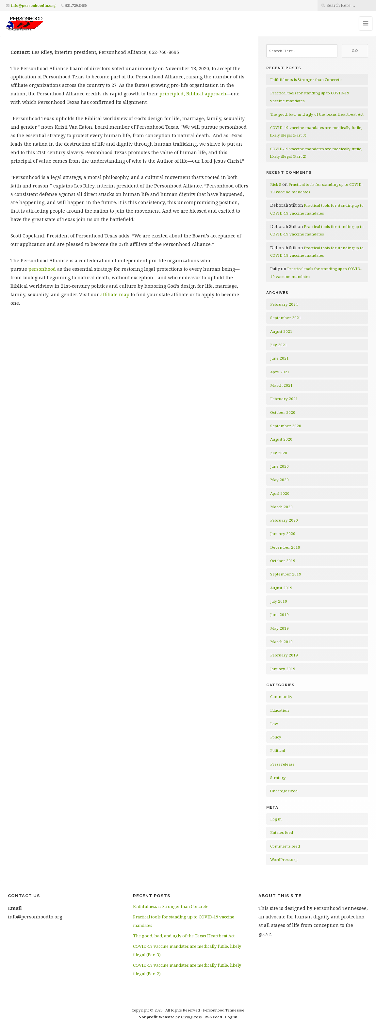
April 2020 (279, 493)
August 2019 (281, 587)
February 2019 (284, 655)
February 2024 (284, 304)
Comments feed (285, 846)
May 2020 (279, 479)
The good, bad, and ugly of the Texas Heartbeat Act (317, 114)
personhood (42, 269)
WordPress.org (283, 859)
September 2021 (285, 317)
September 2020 (285, 425)
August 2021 (281, 331)
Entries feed (281, 832)
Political (277, 750)
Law (274, 723)
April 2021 (279, 371)
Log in (276, 819)
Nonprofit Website (156, 1016)
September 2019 (285, 574)
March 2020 (281, 506)
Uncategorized (284, 790)
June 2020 (279, 466)
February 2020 (284, 520)
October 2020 (282, 412)
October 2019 (282, 560)
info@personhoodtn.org (33, 5)
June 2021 (279, 358)
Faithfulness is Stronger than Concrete (306, 79)
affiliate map (114, 294)
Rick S (275, 184)
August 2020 (281, 439)
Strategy (278, 777)
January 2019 (282, 668)
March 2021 (281, 385)
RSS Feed (213, 1016)
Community (281, 696)
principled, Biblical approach (192, 93)
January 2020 (282, 533)
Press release (282, 764)
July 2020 (278, 452)
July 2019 (278, 601)
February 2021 (284, 398)
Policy (275, 737)
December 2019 (285, 547)
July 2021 (278, 344)
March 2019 (281, 641)
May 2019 (279, 628)
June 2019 (279, 614)
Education (279, 710)
